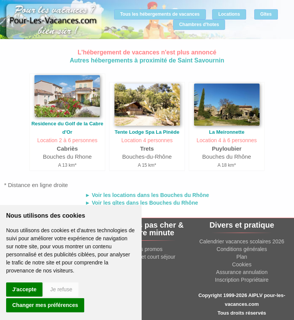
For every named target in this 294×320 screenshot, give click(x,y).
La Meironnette (226, 132)
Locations (229, 14)
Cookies (242, 264)
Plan (242, 257)
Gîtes (266, 14)
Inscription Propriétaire (242, 280)
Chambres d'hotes (199, 24)
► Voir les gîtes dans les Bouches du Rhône (141, 203)
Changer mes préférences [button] (45, 305)
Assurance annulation (242, 272)
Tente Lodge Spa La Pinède (147, 132)
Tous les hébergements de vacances (160, 14)
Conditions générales (242, 249)
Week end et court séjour (145, 257)
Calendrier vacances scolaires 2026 (241, 241)
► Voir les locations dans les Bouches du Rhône (147, 195)
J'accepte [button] (24, 289)
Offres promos (145, 249)
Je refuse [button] (61, 289)
